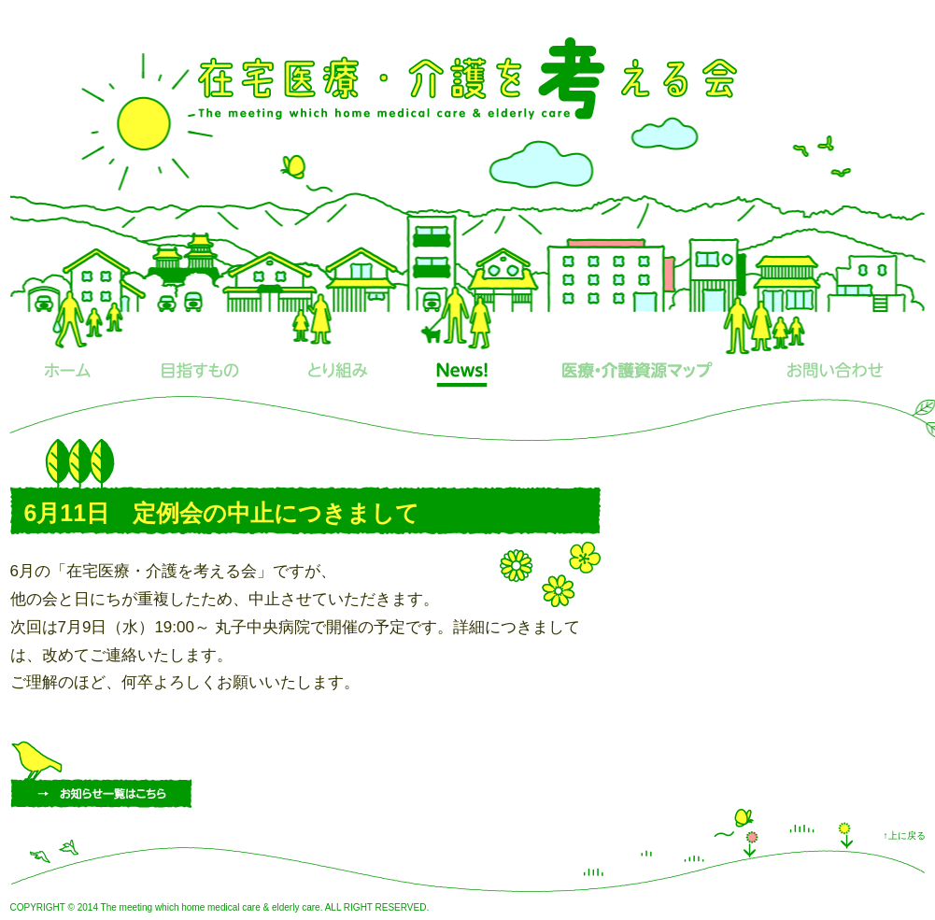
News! (462, 374)
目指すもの (200, 374)
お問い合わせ (835, 374)
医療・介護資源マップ (637, 374)
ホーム (67, 374)
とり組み (339, 374)
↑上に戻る (905, 835)
